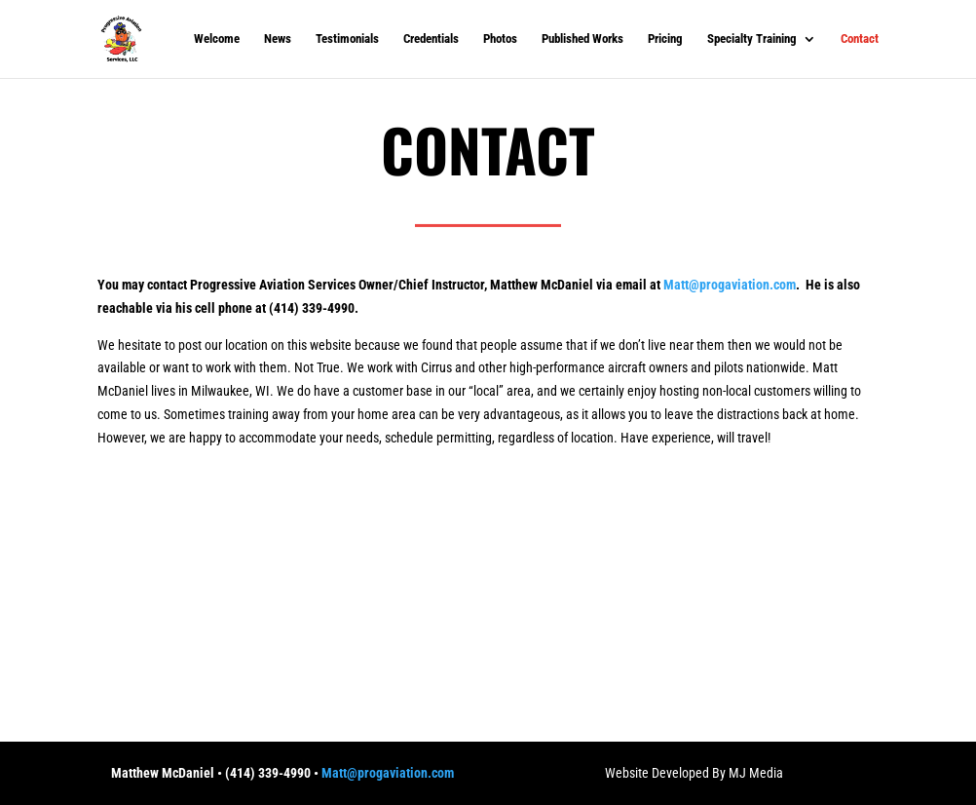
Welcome (217, 39)
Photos (500, 39)
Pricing (665, 39)
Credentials (431, 39)
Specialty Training (752, 39)
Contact (860, 39)
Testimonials (347, 39)
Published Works (582, 39)
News (277, 39)
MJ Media (756, 773)
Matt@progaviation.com (729, 284)
